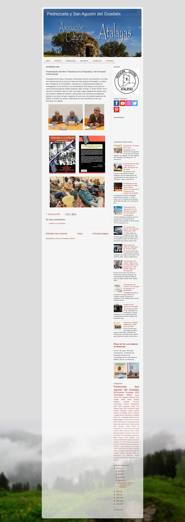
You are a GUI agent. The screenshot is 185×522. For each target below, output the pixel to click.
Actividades (119, 395)
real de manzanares (129, 457)
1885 (126, 419)
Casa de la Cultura (133, 428)
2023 (125, 408)
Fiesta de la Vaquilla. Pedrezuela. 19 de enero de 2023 (130, 324)
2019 (129, 419)
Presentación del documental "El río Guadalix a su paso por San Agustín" (130, 210)
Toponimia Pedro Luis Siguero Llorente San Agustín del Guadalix (126, 451)
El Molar (136, 430)
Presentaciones (134, 444)
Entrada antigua (100, 233)
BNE (115, 426)
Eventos (58, 61)
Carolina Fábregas (120, 411)
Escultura (116, 433)
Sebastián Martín (128, 417)
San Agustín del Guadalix (126, 388)
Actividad (126, 402)
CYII (122, 428)
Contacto (109, 61)
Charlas (136, 399)
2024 (118, 491)
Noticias (116, 402)
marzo (120, 477)
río (136, 457)
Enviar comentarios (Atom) (65, 238)
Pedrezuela (120, 386)
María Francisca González (131, 439)
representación (118, 419)
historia (132, 397)
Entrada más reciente (56, 233)
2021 (115, 406)
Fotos (120, 406)
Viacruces (128, 453)
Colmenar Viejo (128, 430)
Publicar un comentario (57, 223)
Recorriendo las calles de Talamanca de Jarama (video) (130, 247)
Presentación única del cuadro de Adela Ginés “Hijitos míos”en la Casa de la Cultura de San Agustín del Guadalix (131, 188)
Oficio (124, 444)
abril (120, 474)
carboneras (129, 455)
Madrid (122, 439)
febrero (121, 480)
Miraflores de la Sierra (120, 442)
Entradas (130, 392)
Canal (126, 428)
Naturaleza (126, 406)
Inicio (48, 61)
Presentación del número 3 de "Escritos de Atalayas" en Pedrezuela (131, 287)
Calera (137, 408)
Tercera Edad (118, 448)
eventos (136, 417)
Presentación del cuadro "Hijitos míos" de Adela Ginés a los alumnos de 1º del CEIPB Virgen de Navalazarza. (130, 266)
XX (123, 455)
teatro (121, 408)
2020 (118, 504)
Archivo (137, 424)
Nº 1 (120, 417)
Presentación (135, 404)
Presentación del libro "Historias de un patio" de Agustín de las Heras (131, 166)
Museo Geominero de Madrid (129, 415)
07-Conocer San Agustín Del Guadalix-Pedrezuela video (131, 229)
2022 (137, 392)
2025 (118, 468)
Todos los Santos (127, 448)
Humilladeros (127, 435)
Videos (129, 395)
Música (116, 417)
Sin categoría (124, 397)
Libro (137, 437)
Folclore (126, 404)
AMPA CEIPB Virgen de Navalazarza (124, 422)
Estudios (122, 433)
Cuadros (136, 411)
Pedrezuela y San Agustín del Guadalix (84, 13)
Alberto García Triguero (127, 424)
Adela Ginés (126, 399)
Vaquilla (122, 453)
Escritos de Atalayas (120, 413)
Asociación (130, 408)
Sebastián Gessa (119, 446)
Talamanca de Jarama (132, 446)
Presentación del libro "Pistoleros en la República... (125, 485)
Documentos (119, 392)
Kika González (130, 437)
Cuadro (130, 411)
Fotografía (128, 433)
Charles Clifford (118, 430)
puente (122, 457)
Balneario (121, 426)
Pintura (128, 444)
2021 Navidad (135, 419)
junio (120, 471)
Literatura (116, 439)
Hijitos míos (120, 435)
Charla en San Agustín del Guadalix (130, 305)
